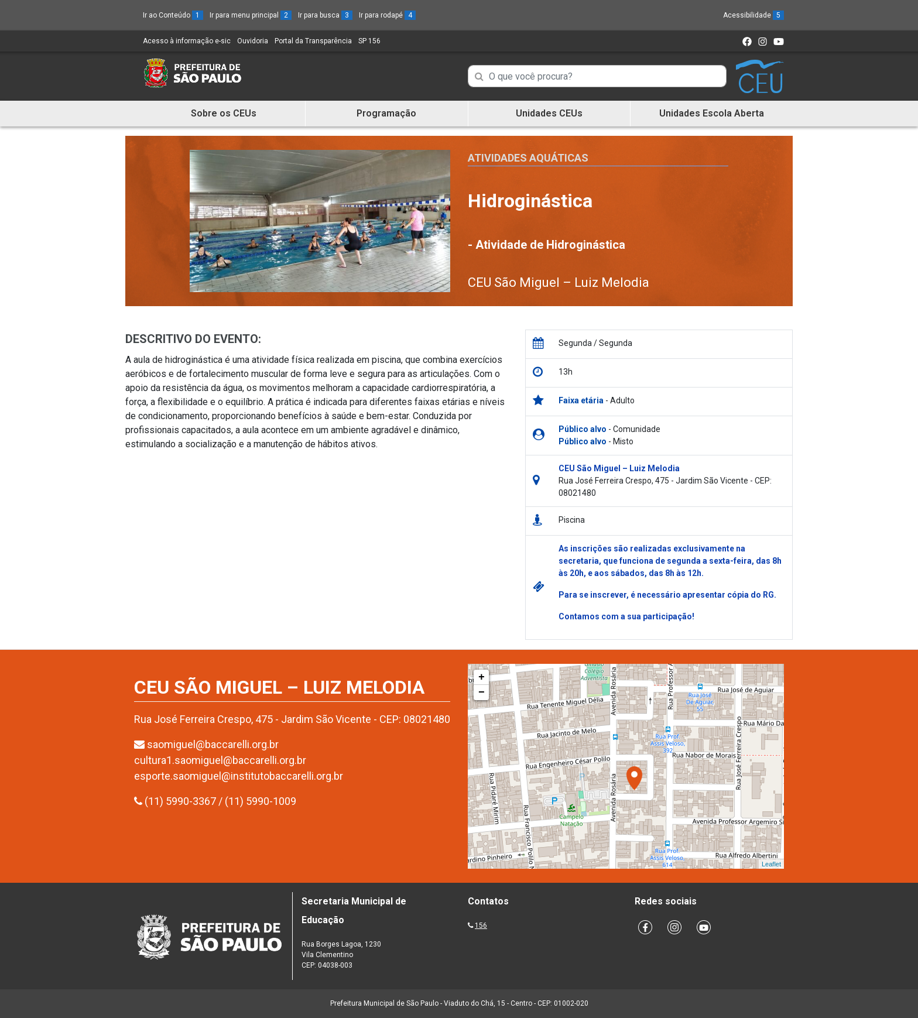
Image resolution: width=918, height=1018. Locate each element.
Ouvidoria (252, 41)
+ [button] (481, 677)
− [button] (481, 692)
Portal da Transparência (313, 41)
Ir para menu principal (251, 15)
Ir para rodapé (387, 15)
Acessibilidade (753, 15)
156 (481, 925)
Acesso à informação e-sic (187, 41)
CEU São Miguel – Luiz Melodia (558, 282)
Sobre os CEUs (223, 113)
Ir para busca (325, 15)
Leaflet (771, 864)
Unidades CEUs (549, 113)
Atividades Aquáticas (528, 158)
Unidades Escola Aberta (711, 113)
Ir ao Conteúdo (173, 15)
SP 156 (369, 41)
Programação (386, 113)
